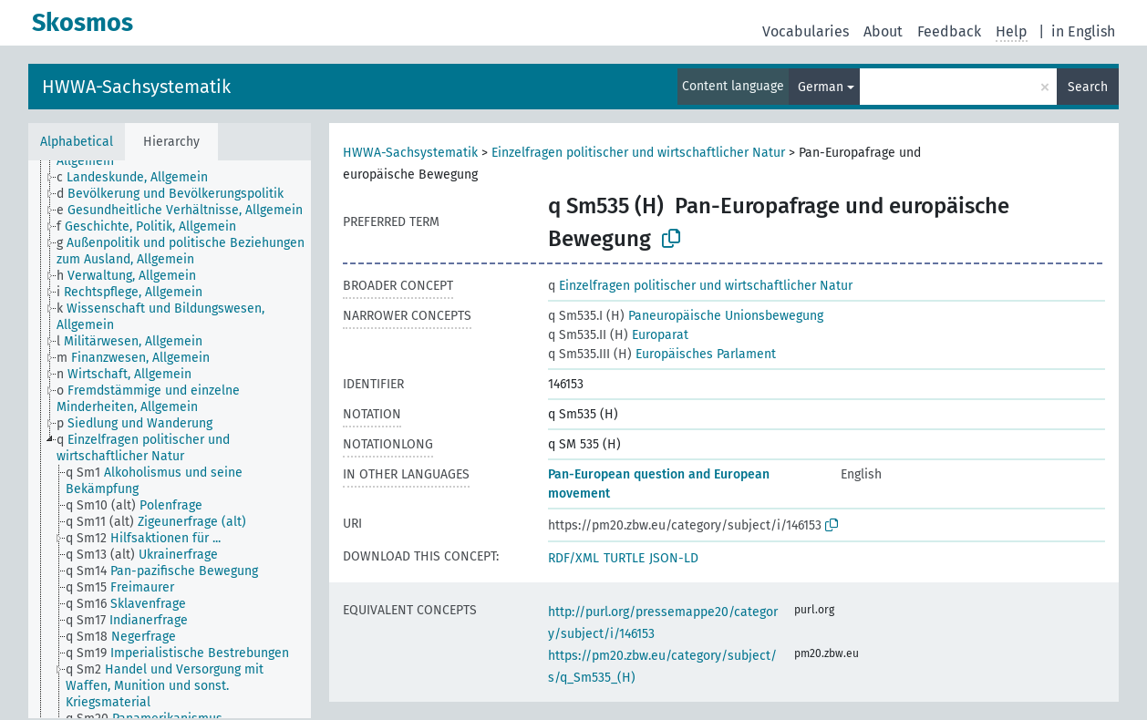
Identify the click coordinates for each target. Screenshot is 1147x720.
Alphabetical (76, 141)
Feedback (949, 31)
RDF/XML (573, 558)
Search (1088, 87)
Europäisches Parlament (662, 354)
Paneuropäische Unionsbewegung (685, 316)
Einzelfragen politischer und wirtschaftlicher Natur (638, 152)
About (883, 31)
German (820, 87)
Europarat (618, 335)
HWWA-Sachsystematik (136, 87)
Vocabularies (805, 31)
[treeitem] (140, 178)
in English (1083, 31)
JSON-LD (673, 558)
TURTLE (624, 558)
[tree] (169, 439)
